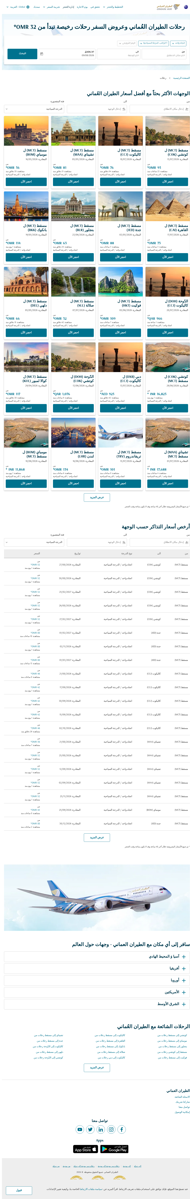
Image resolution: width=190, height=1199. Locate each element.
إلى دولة (135, 1166)
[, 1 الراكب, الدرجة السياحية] (153, 43)
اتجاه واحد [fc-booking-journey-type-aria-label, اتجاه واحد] (178, 43)
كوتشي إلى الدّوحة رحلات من (46, 1057)
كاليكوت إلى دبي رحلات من (109, 1057)
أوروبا (177, 980)
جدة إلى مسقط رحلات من (48, 1041)
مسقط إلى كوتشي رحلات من (170, 1052)
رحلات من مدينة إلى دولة (82, 1166)
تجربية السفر (48, 7)
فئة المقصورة (55, 101)
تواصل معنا (182, 1107)
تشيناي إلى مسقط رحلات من (46, 1035)
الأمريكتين (174, 992)
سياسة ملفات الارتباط (89, 1189)
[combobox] (162, 56)
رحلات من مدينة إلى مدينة (107, 1166)
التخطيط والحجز (110, 7)
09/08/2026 (86, 55)
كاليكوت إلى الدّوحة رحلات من (46, 1046)
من (181, 52)
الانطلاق (87, 52)
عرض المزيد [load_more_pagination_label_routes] (95, 1067)
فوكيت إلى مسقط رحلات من (170, 1057)
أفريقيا (176, 969)
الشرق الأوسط (170, 1004)
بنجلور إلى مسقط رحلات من (171, 1046)
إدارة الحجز (66, 7)
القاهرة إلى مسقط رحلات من (108, 1041)
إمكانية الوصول (180, 1112)
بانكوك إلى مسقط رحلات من (108, 1046)
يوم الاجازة (80, 7)
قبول (17, 1190)
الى (135, 52)
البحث (20, 53)
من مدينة (64, 1166)
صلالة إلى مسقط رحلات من (109, 1052)
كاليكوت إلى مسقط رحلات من (108, 1035)
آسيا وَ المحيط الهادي (166, 957)
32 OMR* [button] (23, 27)
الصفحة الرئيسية (179, 78)
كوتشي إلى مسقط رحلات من (170, 1035)
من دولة (54, 1166)
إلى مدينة (125, 1166)
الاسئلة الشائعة (180, 1097)
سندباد (35, 7)
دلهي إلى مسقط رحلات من (47, 1052)
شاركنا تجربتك (181, 1102)
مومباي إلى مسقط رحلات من (170, 1041)
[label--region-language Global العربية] (16, 7)
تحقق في (93, 7)
